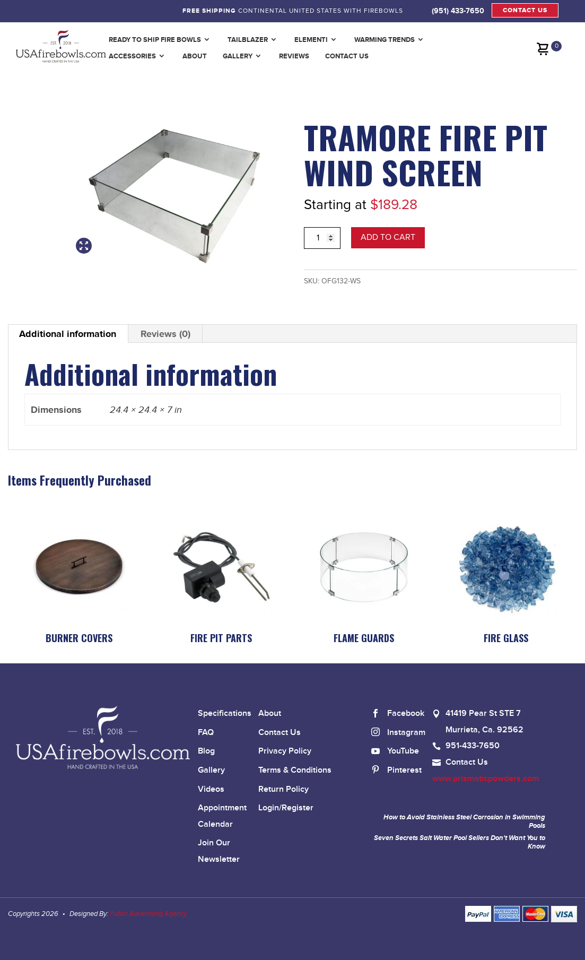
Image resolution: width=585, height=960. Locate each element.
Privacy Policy (284, 751)
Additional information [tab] (67, 333)
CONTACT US (525, 10)
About (194, 56)
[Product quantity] (322, 238)
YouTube (395, 751)
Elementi (311, 40)
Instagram (398, 733)
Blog (206, 751)
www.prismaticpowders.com (485, 779)
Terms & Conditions (294, 770)
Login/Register (285, 808)
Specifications (224, 713)
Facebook (397, 714)
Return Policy (283, 789)
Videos (211, 789)
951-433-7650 (473, 746)
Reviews (294, 56)
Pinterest (396, 771)
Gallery (237, 56)
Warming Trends (384, 40)
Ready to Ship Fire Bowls (155, 40)
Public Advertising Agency (148, 914)
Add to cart (388, 237)
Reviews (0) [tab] (165, 333)
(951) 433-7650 (458, 10)
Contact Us (347, 56)
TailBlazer (248, 40)
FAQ (206, 733)
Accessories (132, 56)
